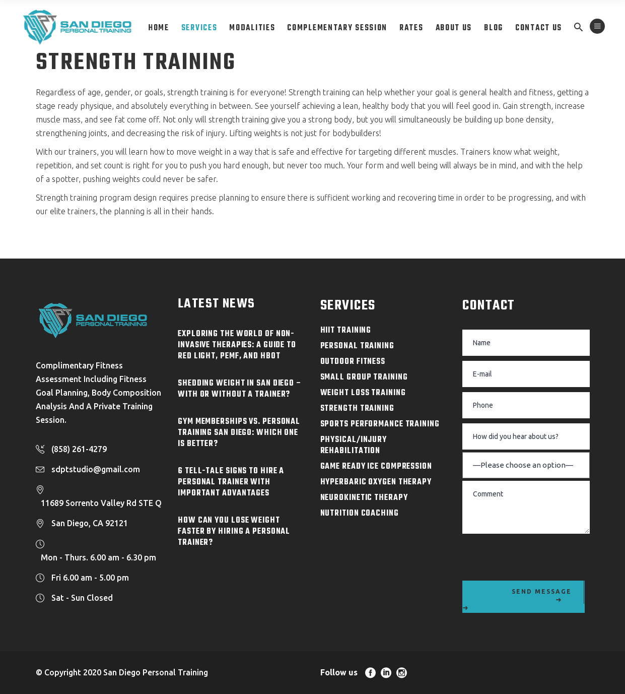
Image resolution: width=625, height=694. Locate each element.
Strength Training (357, 408)
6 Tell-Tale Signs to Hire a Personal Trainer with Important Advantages (231, 482)
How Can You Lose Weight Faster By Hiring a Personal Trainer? (234, 531)
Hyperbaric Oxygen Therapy (376, 482)
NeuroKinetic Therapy (364, 497)
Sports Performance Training (380, 424)
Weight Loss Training (363, 393)
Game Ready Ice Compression (376, 466)
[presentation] (538, 556)
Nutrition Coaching (359, 513)
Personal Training (357, 346)
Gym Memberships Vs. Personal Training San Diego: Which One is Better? (239, 433)
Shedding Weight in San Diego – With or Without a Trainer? (240, 389)
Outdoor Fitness (353, 361)
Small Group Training (364, 377)
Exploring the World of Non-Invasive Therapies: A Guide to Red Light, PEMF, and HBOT (237, 345)
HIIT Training (346, 330)
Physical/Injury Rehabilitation (353, 445)
